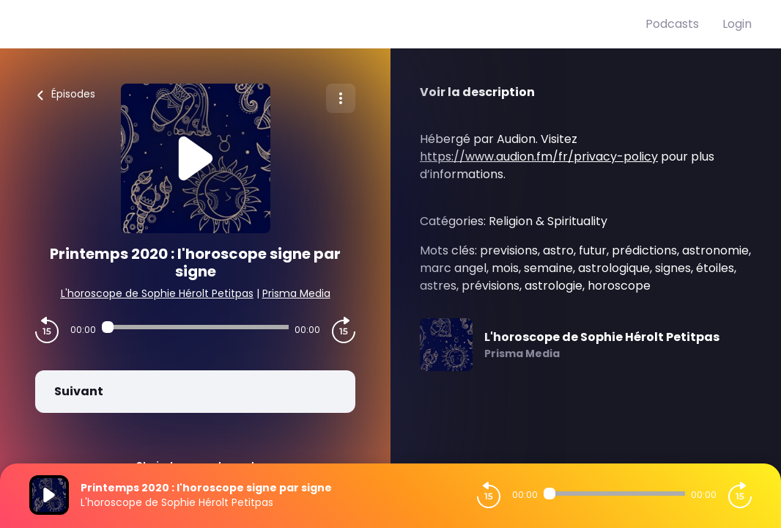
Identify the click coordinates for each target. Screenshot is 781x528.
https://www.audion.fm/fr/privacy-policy (539, 156)
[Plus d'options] (340, 98)
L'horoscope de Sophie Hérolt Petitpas (157, 293)
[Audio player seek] (195, 327)
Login (737, 23)
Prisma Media (296, 293)
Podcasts (672, 23)
